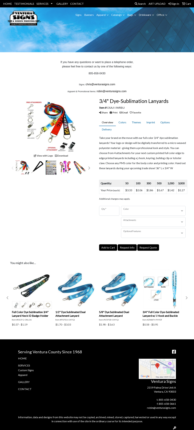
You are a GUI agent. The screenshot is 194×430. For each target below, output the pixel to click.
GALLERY (62, 3)
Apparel (101, 14)
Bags (130, 14)
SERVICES (42, 3)
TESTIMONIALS (24, 3)
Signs (78, 14)
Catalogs (116, 14)
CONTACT (77, 3)
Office (160, 14)
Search (140, 3)
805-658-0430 (167, 399)
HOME (7, 3)
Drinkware (145, 14)
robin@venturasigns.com (161, 407)
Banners (89, 14)
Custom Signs (26, 370)
